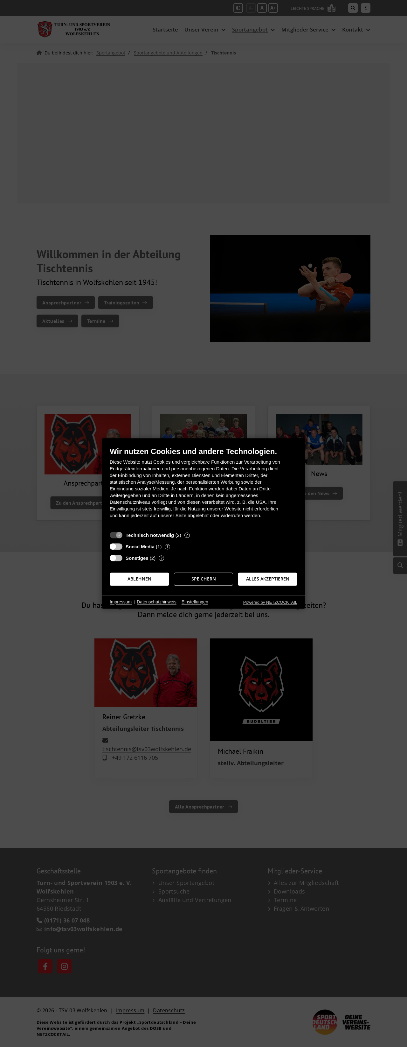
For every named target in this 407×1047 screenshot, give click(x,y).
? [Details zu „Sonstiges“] (161, 558)
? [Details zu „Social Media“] (168, 546)
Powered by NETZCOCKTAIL (270, 602)
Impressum (121, 601)
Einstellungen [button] (195, 601)
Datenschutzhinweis (156, 601)
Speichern (203, 579)
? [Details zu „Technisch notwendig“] (187, 535)
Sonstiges (137, 558)
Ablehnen (139, 579)
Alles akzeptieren (267, 579)
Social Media (140, 546)
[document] (203, 487)
